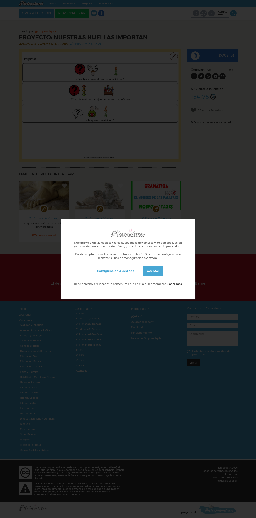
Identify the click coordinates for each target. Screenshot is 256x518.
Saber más (174, 284)
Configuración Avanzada (115, 271)
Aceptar (153, 271)
